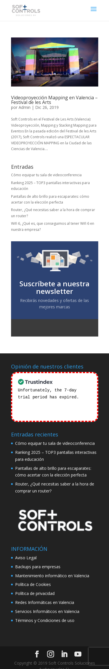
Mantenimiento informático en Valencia (52, 568)
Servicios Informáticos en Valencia (47, 604)
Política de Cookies (33, 577)
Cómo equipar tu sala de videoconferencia (46, 174)
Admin (25, 107)
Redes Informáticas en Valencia (44, 595)
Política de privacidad (35, 586)
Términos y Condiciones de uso (44, 613)
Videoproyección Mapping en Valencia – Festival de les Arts (54, 99)
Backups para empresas (37, 559)
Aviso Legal (26, 550)
